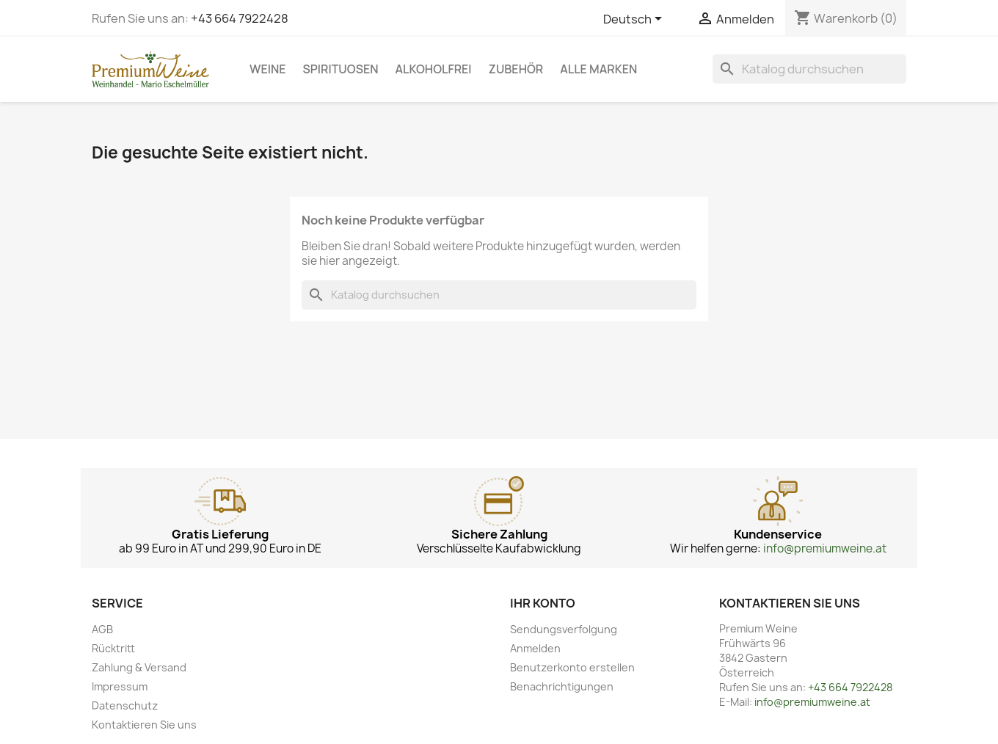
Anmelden (535, 648)
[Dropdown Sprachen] (635, 20)
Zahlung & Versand (139, 667)
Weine (267, 69)
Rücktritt (113, 648)
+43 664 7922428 (239, 18)
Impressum (119, 686)
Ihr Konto (542, 603)
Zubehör (516, 69)
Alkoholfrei (434, 69)
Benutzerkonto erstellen (572, 667)
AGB (102, 629)
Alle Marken (598, 69)
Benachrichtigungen (561, 686)
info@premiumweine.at (824, 548)
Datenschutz (125, 705)
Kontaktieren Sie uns (144, 725)
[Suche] (809, 69)
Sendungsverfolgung (563, 629)
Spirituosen (341, 69)
